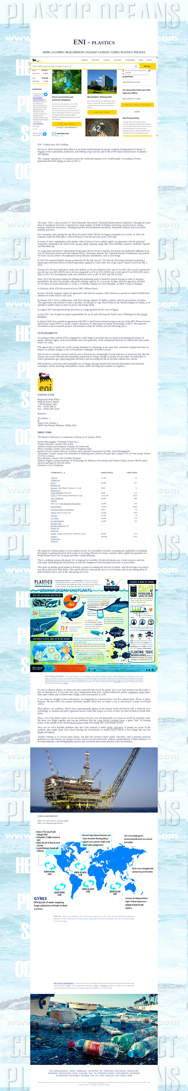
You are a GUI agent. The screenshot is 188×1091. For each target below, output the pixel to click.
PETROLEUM (102, 1056)
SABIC (53, 517)
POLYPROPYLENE (62, 1059)
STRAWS (123, 1059)
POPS (92, 1059)
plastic (41, 715)
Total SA (54, 525)
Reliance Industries (58, 509)
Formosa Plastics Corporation (62, 493)
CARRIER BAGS (81, 1054)
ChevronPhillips (57, 476)
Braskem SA (56, 474)
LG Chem (54, 502)
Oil (52, 229)
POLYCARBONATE (122, 1056)
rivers (66, 539)
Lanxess (54, 499)
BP (105, 227)
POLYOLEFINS (135, 1056)
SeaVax (66, 667)
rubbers (45, 137)
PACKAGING (83, 1056)
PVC (97, 1059)
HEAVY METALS (120, 1054)
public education (115, 711)
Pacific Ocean (75, 706)
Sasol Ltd (54, 514)
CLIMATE (103, 35)
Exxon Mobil (56, 490)
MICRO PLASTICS (65, 1056)
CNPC (53, 479)
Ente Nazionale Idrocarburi (70, 487)
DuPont (54, 484)
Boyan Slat (117, 665)
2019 (68, 969)
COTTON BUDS (93, 1054)
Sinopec (54, 520)
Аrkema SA (55, 464)
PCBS (90, 1056)
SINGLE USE (110, 1059)
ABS (51, 1054)
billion (60, 144)
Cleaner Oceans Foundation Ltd (97, 1066)
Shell (85, 227)
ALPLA (54, 461)
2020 (96, 969)
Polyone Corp (56, 507)
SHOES (102, 1059)
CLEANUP (90, 35)
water (141, 675)
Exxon (79, 227)
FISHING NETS (109, 1054)
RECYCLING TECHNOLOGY (64, 967)
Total (100, 227)
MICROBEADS (53, 1056)
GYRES (115, 35)
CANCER (72, 1054)
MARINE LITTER (132, 1054)
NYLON (75, 1056)
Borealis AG (55, 469)
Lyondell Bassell (57, 505)
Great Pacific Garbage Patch (111, 704)
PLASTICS (126, 35)
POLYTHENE (85, 1059)
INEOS (53, 496)
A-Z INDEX (58, 35)
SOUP (117, 1059)
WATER (129, 1059)
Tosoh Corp (55, 522)
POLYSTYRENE (74, 1059)
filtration (104, 969)
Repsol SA (55, 512)
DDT (101, 1054)
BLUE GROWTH (75, 35)
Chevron (93, 227)
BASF (53, 466)
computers (133, 675)
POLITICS (139, 35)
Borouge (54, 471)
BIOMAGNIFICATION (61, 1054)
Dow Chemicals (57, 482)
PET (95, 1056)
